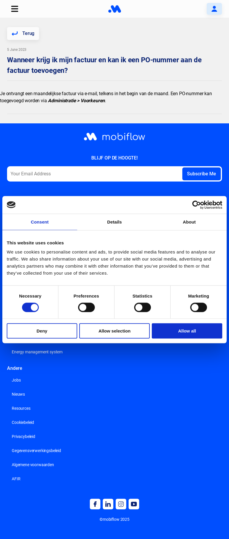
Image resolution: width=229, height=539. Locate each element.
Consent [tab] (40, 221)
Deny (41, 330)
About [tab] (189, 221)
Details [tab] (114, 221)
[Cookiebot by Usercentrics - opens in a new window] (196, 204)
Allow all (187, 330)
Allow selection (114, 330)
